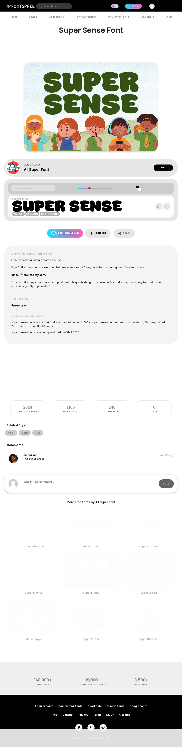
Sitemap (124, 715)
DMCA (110, 715)
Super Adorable (33, 546)
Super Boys (33, 639)
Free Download (65, 233)
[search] (54, 6)
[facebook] (78, 727)
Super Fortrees (148, 546)
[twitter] (91, 727)
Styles (33, 17)
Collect (97, 233)
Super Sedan (148, 593)
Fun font (43, 322)
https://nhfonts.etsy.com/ (28, 275)
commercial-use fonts (93, 684)
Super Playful (33, 593)
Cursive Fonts (115, 706)
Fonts (13, 17)
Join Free (168, 6)
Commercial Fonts (70, 706)
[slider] (89, 188)
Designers (147, 17)
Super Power (91, 639)
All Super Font (36, 169)
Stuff (169, 17)
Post (166, 483)
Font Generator (86, 17)
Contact (163, 167)
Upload (133, 6)
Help (54, 715)
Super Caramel (148, 639)
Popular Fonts (44, 706)
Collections (56, 17)
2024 (27, 407)
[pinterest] (103, 727)
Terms (97, 715)
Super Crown (91, 546)
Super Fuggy (91, 593)
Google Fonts (138, 706)
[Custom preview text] (33, 188)
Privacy (83, 715)
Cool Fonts (94, 706)
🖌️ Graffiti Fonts (118, 17)
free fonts (43, 684)
